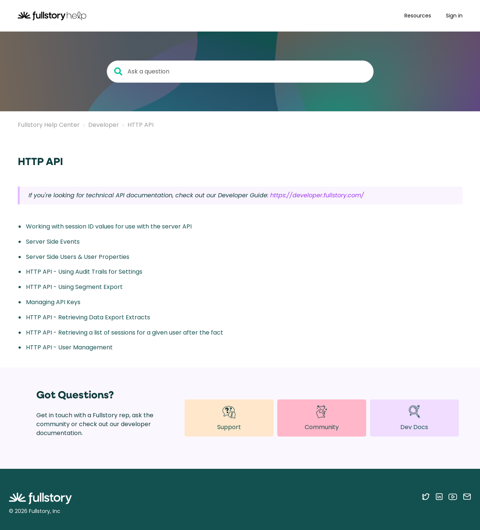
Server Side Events (53, 241)
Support (229, 417)
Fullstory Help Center (49, 125)
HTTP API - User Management (69, 347)
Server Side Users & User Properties (77, 257)
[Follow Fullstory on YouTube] (452, 497)
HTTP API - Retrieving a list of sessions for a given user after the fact (124, 332)
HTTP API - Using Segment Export (74, 287)
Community (322, 417)
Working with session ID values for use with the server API (109, 226)
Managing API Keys (53, 302)
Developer (103, 125)
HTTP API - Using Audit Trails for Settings (84, 271)
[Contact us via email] (467, 497)
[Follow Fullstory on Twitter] (426, 497)
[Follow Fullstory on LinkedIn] (439, 497)
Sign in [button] (454, 15)
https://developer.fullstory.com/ (317, 195)
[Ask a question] (240, 71)
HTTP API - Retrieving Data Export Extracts (88, 317)
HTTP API (140, 125)
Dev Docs (414, 417)
